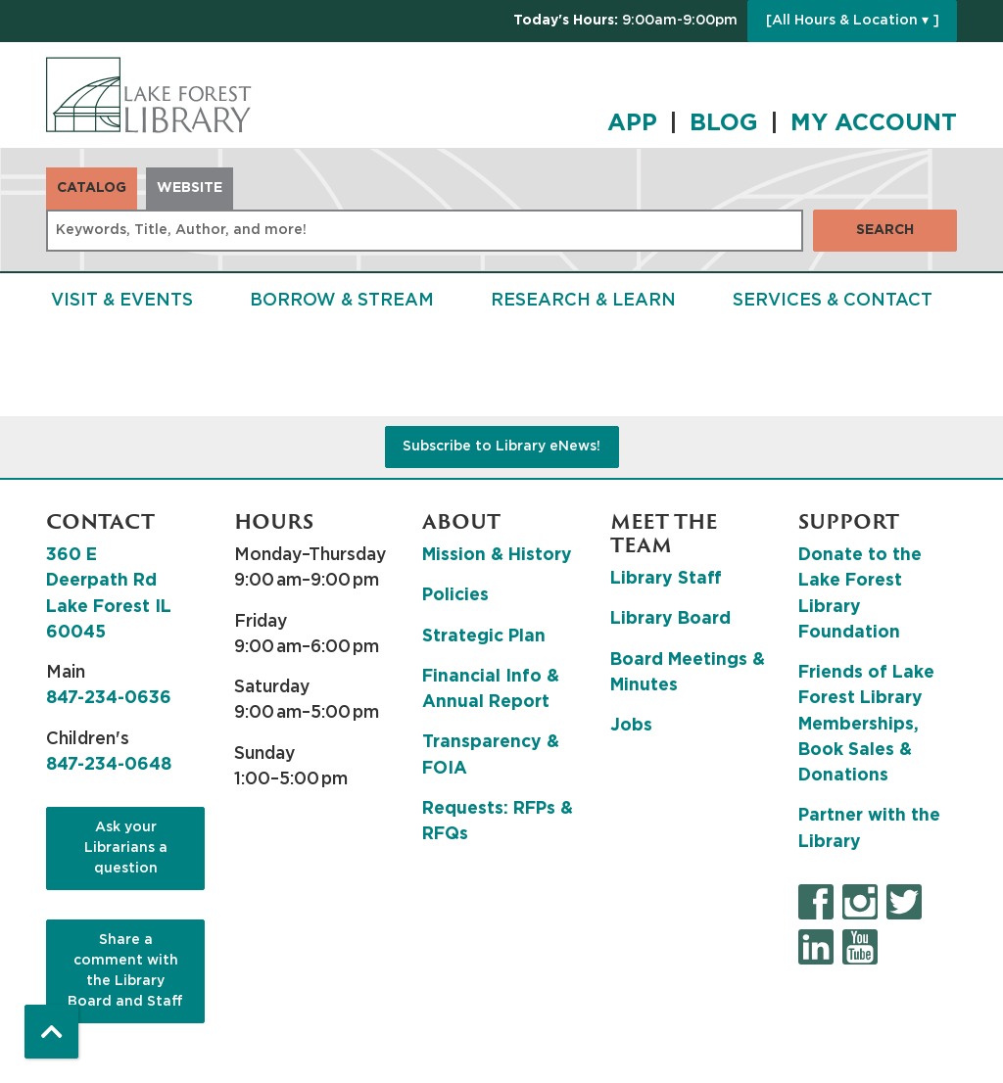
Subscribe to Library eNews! (501, 446)
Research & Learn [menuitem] (583, 300)
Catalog (91, 188)
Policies (455, 595)
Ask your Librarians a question (125, 848)
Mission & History (497, 555)
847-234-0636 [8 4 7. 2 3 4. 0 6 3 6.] (108, 698)
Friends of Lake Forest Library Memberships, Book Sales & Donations (866, 724)
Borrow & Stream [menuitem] (342, 300)
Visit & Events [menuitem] (122, 300)
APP (632, 123)
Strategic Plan (484, 636)
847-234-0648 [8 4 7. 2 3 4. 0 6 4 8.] (108, 765)
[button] (625, 21)
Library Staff (666, 579)
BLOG (724, 123)
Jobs (631, 725)
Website (189, 188)
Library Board (670, 619)
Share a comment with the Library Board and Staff (125, 971)
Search (885, 230)
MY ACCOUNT (873, 123)
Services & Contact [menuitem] (832, 300)
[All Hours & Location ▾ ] (852, 20)
